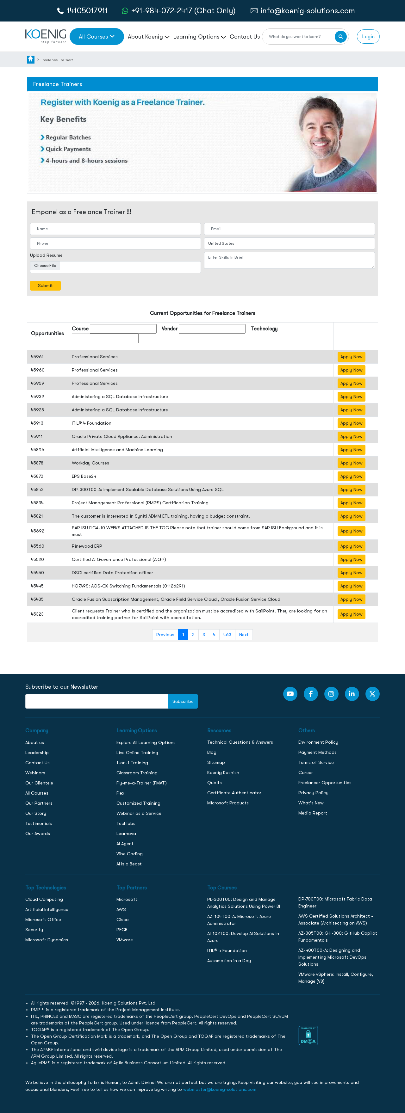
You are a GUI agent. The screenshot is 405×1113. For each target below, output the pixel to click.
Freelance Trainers (57, 60)
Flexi (121, 793)
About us (34, 742)
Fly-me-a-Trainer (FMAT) (141, 782)
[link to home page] (45, 36)
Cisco (122, 919)
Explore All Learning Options (146, 742)
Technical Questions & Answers (240, 742)
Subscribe (183, 701)
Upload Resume (46, 255)
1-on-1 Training (132, 762)
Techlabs (125, 823)
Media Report (312, 812)
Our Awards (37, 833)
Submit (45, 285)
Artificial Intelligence (46, 909)
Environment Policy (318, 742)
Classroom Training (137, 772)
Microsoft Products (228, 802)
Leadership (37, 752)
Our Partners (39, 803)
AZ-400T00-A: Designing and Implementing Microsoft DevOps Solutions (332, 957)
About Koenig (149, 36)
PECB (122, 929)
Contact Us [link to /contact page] (245, 36)
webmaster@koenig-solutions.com (219, 1089)
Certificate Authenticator (234, 792)
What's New (311, 802)
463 (227, 634)
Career (305, 772)
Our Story (35, 813)
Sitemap (216, 762)
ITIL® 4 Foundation (227, 950)
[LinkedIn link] (352, 694)
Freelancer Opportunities (325, 782)
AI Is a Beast (129, 863)
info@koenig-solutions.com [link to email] (308, 10)
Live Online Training (137, 752)
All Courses (36, 793)
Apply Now (351, 356)
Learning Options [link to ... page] (199, 36)
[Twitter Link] (372, 694)
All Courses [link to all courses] (97, 36)
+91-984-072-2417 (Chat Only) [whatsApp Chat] (183, 10)
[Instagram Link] (331, 694)
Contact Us (37, 762)
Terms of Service (316, 762)
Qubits (214, 782)
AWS (121, 909)
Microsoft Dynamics (46, 939)
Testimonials (38, 823)
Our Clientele (39, 782)
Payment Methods (317, 752)
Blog (211, 752)
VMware (124, 939)
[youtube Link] (290, 694)
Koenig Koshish (223, 772)
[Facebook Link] (311, 694)
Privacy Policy (313, 792)
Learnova (126, 833)
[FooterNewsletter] (97, 701)
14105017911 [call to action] (87, 10)
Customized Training (138, 803)
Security (34, 929)
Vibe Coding (129, 853)
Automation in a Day (229, 960)
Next (244, 634)
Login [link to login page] (368, 37)
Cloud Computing (44, 899)
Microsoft (126, 899)
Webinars (35, 772)
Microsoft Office (43, 919)
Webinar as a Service (138, 813)
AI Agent (125, 843)
